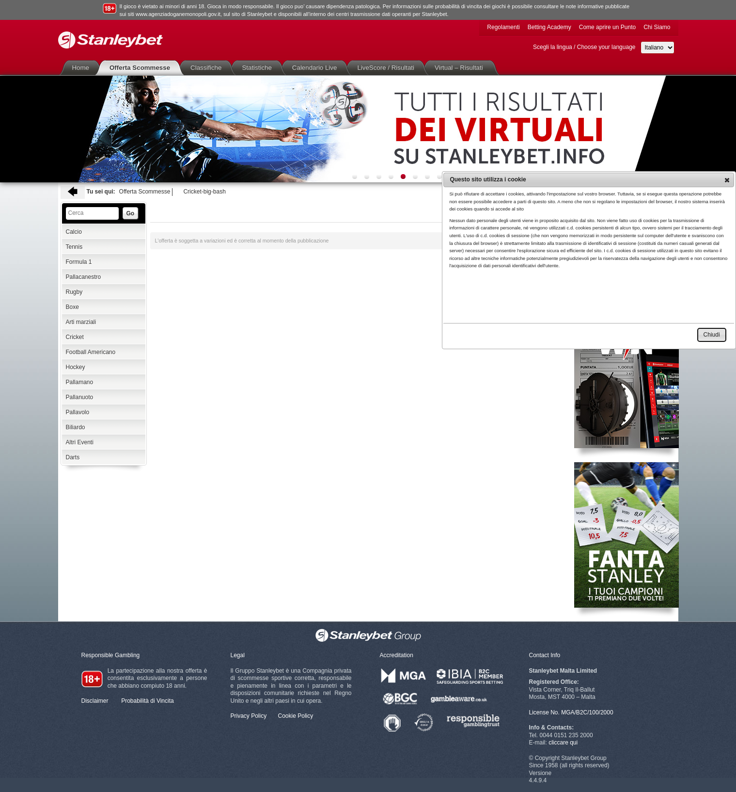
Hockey (75, 367)
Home (83, 67)
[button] (727, 180)
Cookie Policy (295, 715)
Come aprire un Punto (607, 27)
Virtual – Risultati (461, 67)
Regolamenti (503, 27)
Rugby (74, 292)
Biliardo (75, 427)
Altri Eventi (80, 442)
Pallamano (80, 382)
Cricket (75, 337)
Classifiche (207, 67)
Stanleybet (110, 40)
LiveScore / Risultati (387, 67)
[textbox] (92, 213)
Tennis (74, 246)
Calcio (74, 231)
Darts (73, 457)
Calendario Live (316, 67)
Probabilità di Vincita (147, 700)
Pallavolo (78, 412)
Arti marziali (81, 322)
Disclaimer (95, 700)
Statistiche (258, 67)
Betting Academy (549, 27)
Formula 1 (79, 262)
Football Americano (91, 352)
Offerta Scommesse (142, 67)
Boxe (72, 307)
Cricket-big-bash (204, 191)
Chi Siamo (656, 27)
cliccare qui (563, 742)
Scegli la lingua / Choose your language (584, 47)
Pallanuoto (80, 397)
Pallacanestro (83, 277)
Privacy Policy (249, 715)
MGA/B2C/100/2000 (587, 712)
